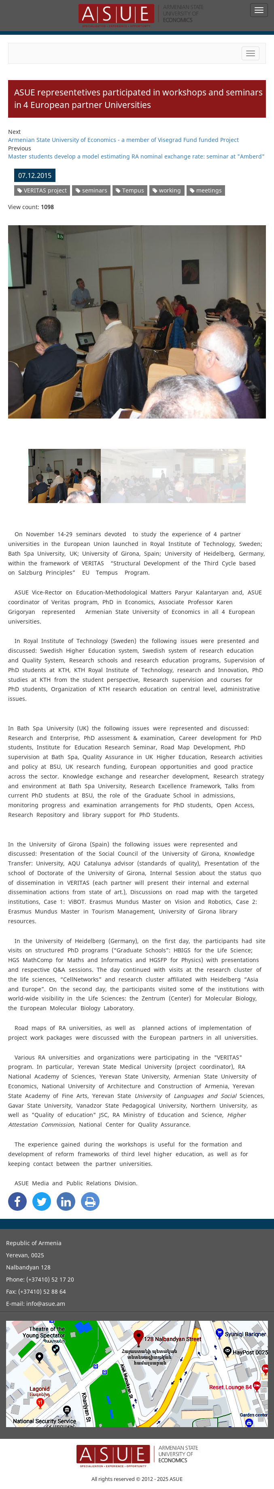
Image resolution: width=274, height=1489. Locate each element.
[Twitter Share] (41, 1201)
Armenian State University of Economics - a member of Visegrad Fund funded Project (123, 140)
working (167, 190)
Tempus (130, 190)
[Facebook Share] (17, 1201)
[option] (137, 317)
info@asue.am (45, 1303)
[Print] (90, 1201)
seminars (91, 190)
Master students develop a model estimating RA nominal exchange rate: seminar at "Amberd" (136, 156)
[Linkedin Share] (66, 1201)
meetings (206, 190)
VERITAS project (42, 190)
